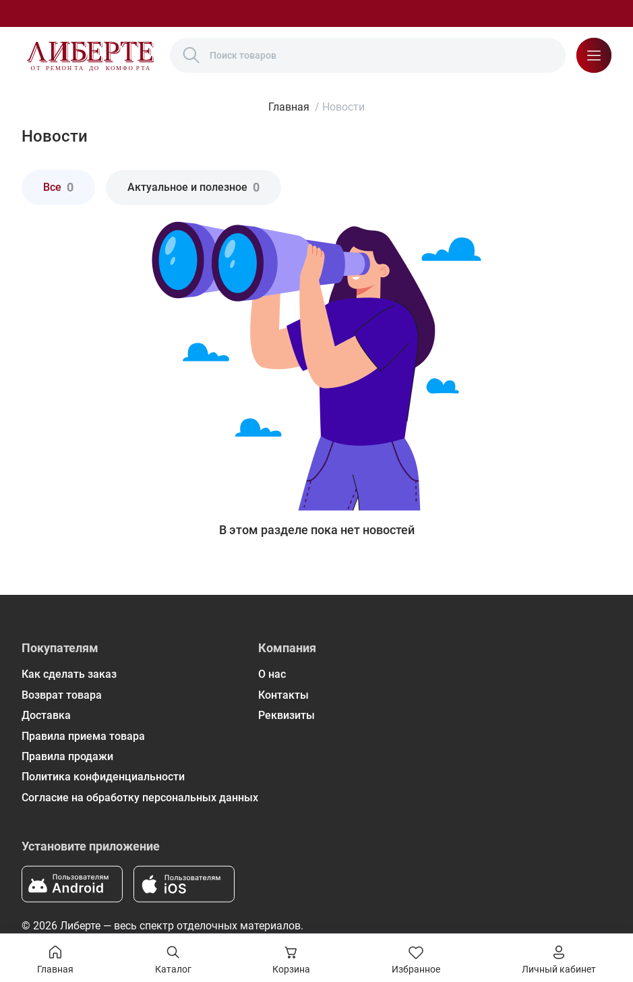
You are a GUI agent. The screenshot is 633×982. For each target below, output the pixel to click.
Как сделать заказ (69, 674)
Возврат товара (62, 695)
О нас (272, 674)
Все (58, 187)
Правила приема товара (83, 736)
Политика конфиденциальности (103, 776)
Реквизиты (286, 715)
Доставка (46, 715)
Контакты (283, 695)
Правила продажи (67, 756)
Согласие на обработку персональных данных (140, 797)
